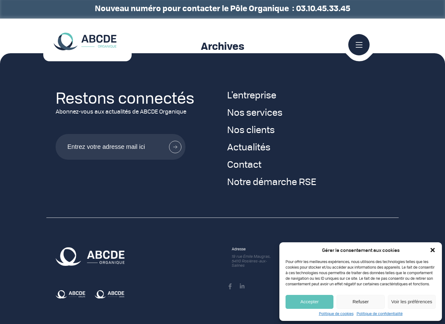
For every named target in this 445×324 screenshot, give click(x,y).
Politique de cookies (336, 314)
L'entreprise (251, 96)
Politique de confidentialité (380, 314)
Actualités (248, 148)
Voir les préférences (411, 301)
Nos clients (251, 130)
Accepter (309, 301)
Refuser (361, 301)
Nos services (254, 113)
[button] (433, 250)
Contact (244, 165)
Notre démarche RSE (271, 182)
